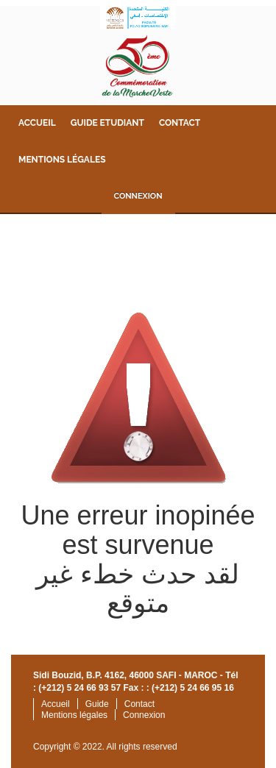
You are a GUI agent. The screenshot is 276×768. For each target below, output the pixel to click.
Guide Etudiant (107, 123)
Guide (97, 704)
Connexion (137, 196)
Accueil (37, 123)
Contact (179, 123)
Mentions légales (61, 159)
